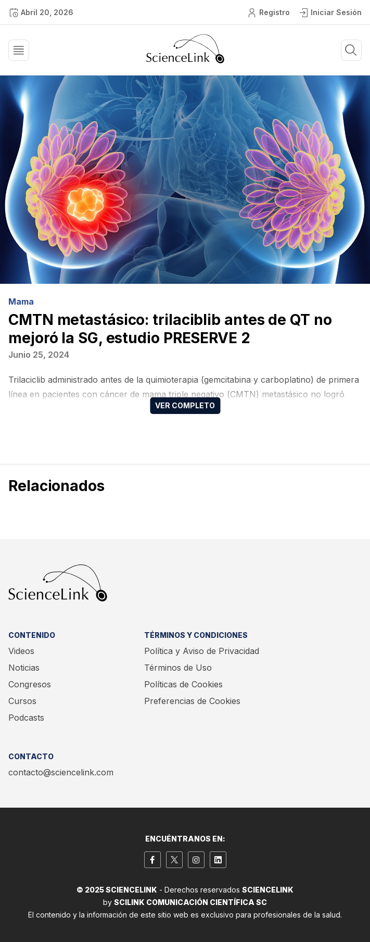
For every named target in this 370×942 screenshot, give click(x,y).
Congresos (29, 684)
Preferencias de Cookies (192, 701)
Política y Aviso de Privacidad (201, 651)
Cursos (22, 701)
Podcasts (26, 717)
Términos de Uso (178, 667)
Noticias (24, 667)
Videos (21, 651)
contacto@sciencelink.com (60, 772)
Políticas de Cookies (183, 684)
